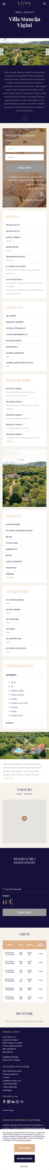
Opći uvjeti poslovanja (12, 1071)
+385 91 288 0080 (35, 184)
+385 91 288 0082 (35, 188)
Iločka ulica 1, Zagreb (11, 1060)
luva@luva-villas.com (33, 200)
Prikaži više (8, 778)
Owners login (8, 1110)
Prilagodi (24, 1166)
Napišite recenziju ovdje (32, 1021)
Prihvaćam (24, 1148)
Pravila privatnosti (23, 1140)
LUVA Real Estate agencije (34, 1128)
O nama (6, 1077)
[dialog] (24, 1149)
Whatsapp (7, 1090)
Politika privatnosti (10, 1074)
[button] (1, 51)
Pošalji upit (24, 167)
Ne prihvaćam (24, 1158)
